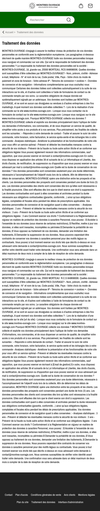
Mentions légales (86, 495)
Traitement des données (43, 502)
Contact (90, 6)
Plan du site (22, 502)
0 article (81, 6)
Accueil (9, 32)
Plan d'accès (21, 495)
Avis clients (69, 495)
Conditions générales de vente (46, 495)
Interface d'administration (70, 502)
